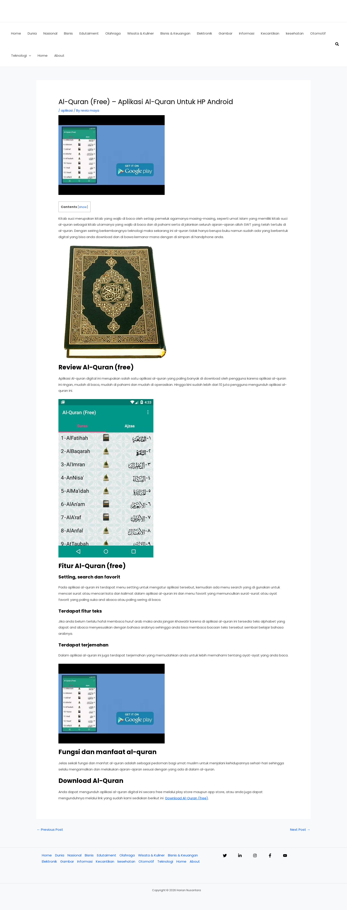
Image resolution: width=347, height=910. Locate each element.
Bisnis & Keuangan (183, 855)
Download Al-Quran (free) (186, 798)
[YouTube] (285, 856)
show (83, 207)
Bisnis (89, 855)
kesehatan (126, 861)
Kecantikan (105, 861)
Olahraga (127, 855)
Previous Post (50, 829)
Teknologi (165, 861)
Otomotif (146, 861)
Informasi (85, 861)
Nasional (74, 855)
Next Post (300, 829)
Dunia (59, 855)
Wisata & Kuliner (151, 855)
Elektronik (49, 861)
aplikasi (67, 110)
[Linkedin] (240, 856)
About (195, 861)
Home (47, 855)
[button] (29, 56)
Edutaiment (106, 855)
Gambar (67, 861)
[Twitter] (225, 856)
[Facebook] (270, 856)
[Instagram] (255, 856)
